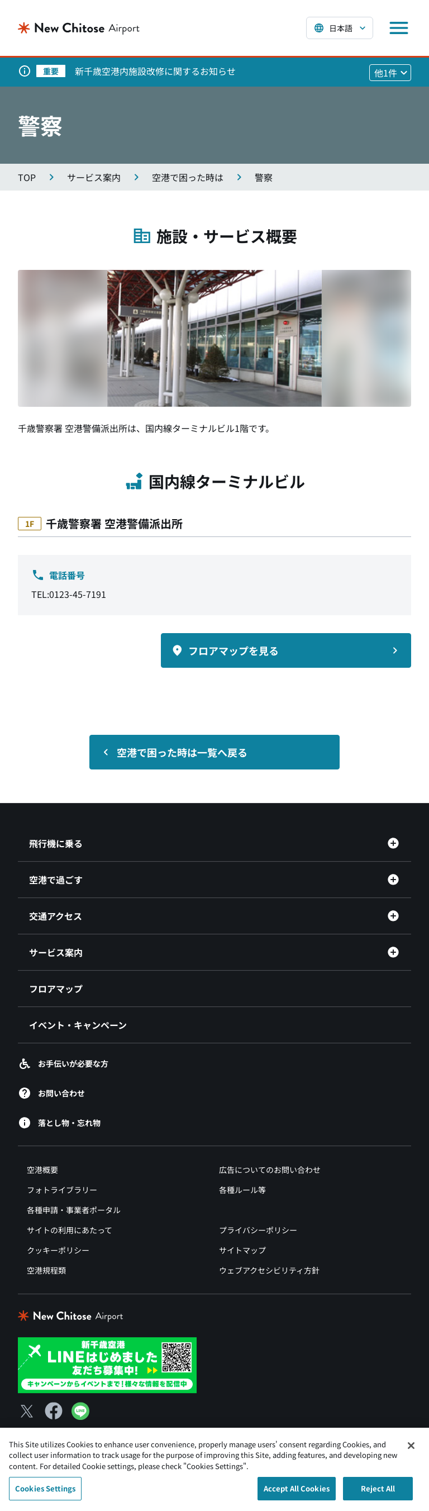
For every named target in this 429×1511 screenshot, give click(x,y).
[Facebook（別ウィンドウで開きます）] (54, 1411)
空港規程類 (46, 1270)
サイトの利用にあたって (69, 1230)
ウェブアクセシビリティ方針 (269, 1270)
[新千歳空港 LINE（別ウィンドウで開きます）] (107, 1364)
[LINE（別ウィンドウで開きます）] (80, 1416)
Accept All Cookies (297, 1492)
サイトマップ (242, 1250)
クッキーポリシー (58, 1250)
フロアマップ (56, 988)
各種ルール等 (242, 1189)
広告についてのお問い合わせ (270, 1169)
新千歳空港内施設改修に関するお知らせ (155, 71)
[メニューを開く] (399, 28)
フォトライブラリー (62, 1189)
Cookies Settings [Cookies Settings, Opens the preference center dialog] (45, 1492)
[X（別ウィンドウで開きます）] (27, 1411)
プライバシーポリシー (258, 1230)
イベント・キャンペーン (78, 1025)
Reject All (378, 1492)
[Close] (411, 1449)
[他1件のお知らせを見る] (390, 72)
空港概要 (42, 1169)
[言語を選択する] (339, 28)
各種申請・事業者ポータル (74, 1209)
